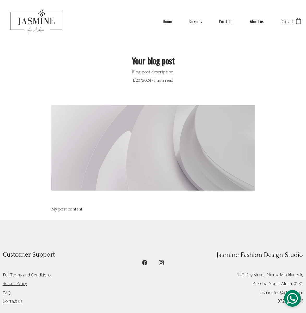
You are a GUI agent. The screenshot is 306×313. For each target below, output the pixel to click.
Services (195, 21)
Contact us (13, 301)
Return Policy (15, 283)
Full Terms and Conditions (27, 275)
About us (257, 21)
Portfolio (226, 21)
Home (167, 21)
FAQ (7, 293)
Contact (286, 21)
